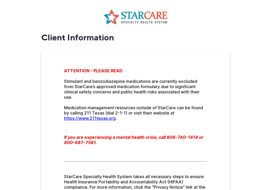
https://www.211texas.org (90, 118)
